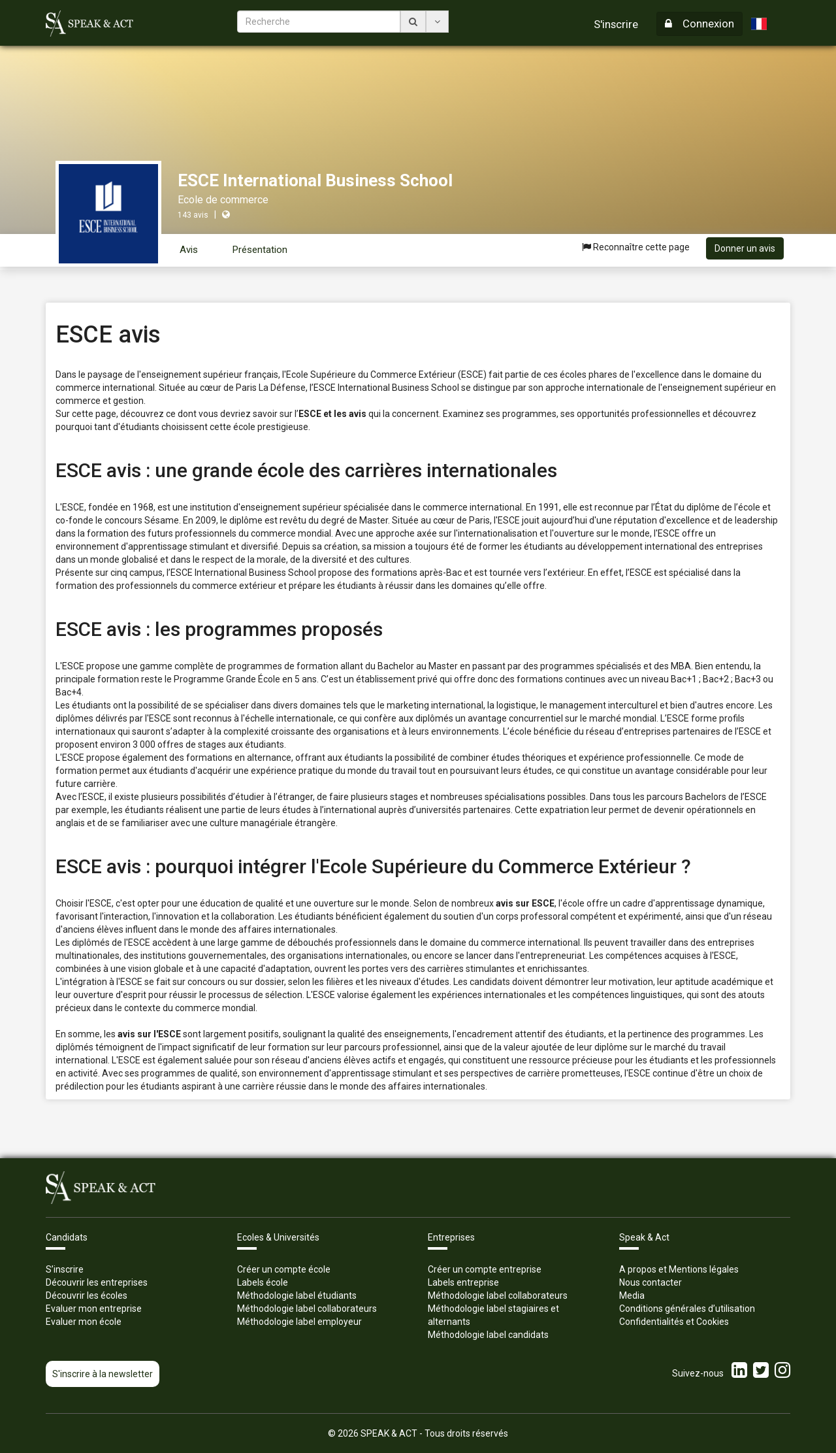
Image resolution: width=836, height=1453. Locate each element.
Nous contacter (650, 1282)
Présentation (260, 250)
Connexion (699, 23)
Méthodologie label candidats (488, 1334)
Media (632, 1295)
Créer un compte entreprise (484, 1269)
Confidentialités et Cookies (674, 1321)
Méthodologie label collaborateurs (307, 1308)
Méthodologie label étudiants (297, 1295)
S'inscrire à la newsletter (102, 1374)
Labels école (262, 1282)
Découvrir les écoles (86, 1295)
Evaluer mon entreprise (94, 1308)
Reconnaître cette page (636, 247)
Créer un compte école (283, 1269)
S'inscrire (616, 24)
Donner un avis (745, 248)
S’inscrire (65, 1269)
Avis (189, 250)
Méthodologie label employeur (299, 1321)
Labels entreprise (463, 1282)
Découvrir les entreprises (97, 1282)
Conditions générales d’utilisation (687, 1308)
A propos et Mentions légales (679, 1269)
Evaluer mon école (83, 1321)
